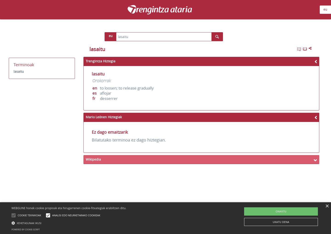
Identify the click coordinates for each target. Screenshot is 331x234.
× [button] (327, 206)
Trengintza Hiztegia (100, 61)
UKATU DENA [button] (281, 222)
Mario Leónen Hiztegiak (104, 117)
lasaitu (19, 71)
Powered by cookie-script (25, 229)
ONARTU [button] (281, 211)
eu (325, 9)
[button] (68, 223)
